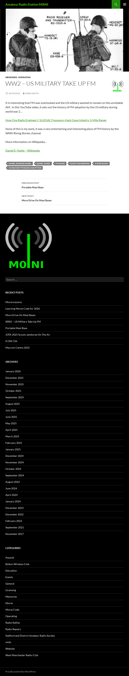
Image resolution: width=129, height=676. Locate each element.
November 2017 (14, 533)
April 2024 (11, 494)
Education (11, 570)
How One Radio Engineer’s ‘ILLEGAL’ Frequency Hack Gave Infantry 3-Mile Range (55, 120)
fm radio (60, 163)
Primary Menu (124, 4)
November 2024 (14, 462)
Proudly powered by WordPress (20, 671)
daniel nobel (43, 163)
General (9, 583)
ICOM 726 (11, 341)
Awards (9, 557)
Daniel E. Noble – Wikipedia (22, 150)
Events (9, 577)
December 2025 (14, 377)
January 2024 (13, 501)
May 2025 (11, 423)
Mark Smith (32, 93)
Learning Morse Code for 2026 (22, 308)
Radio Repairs (13, 629)
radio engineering (80, 163)
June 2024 (11, 488)
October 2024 (13, 468)
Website (10, 648)
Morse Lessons (13, 302)
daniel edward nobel (20, 163)
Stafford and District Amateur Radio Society (30, 635)
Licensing (10, 590)
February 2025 (13, 442)
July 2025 (10, 410)
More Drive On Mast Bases (64, 198)
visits (8, 642)
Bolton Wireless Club (17, 564)
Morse (9, 603)
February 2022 (13, 520)
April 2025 (11, 429)
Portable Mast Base (64, 185)
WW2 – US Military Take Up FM (23, 321)
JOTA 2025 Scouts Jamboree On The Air (27, 334)
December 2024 (14, 455)
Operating (24, 77)
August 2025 (12, 403)
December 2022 (14, 514)
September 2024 (14, 475)
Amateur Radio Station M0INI (26, 4)
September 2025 (14, 397)
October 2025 (13, 390)
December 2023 (14, 507)
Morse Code (12, 609)
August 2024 (12, 481)
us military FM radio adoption (25, 168)
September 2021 (14, 527)
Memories (11, 77)
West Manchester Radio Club (21, 655)
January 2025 (13, 449)
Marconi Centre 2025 (17, 347)
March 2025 (12, 436)
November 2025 (14, 384)
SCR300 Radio (101, 163)
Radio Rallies (12, 622)
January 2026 (13, 371)
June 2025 (11, 416)
